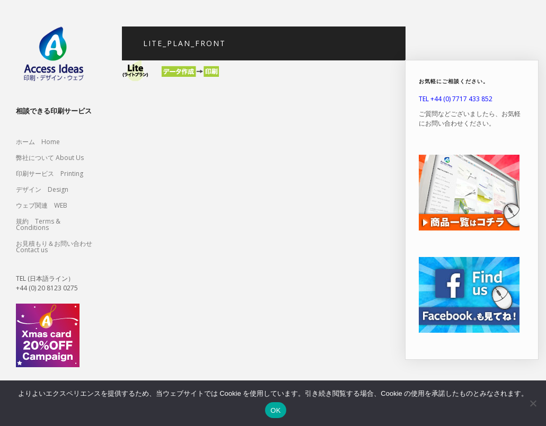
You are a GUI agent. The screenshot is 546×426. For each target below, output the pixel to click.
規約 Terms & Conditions (38, 224)
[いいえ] (532, 403)
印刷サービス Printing (49, 173)
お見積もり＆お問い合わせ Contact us (54, 246)
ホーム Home (38, 141)
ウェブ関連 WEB (41, 205)
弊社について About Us (53, 157)
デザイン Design (42, 189)
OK (275, 410)
